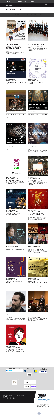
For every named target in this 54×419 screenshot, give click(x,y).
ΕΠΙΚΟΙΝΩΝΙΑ (17, 395)
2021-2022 (42, 14)
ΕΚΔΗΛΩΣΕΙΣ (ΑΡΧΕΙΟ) (7, 395)
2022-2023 (33, 14)
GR (7, 1)
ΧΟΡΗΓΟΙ (25, 1)
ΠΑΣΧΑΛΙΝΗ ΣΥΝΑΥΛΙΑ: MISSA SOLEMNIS (37, 114)
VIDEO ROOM (24, 395)
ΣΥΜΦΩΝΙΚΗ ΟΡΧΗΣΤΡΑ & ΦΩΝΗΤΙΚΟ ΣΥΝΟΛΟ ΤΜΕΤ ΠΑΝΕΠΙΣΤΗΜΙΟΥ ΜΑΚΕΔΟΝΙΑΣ (37, 46)
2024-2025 (17, 14)
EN (9, 1)
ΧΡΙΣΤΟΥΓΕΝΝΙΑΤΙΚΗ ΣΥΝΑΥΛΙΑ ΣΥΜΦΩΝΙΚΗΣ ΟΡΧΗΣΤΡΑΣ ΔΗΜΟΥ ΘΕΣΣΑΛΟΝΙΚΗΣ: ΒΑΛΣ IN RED (36, 215)
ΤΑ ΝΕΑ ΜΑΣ (32, 1)
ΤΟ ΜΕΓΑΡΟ (20, 1)
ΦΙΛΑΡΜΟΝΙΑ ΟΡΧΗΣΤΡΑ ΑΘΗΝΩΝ (14, 147)
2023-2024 (25, 14)
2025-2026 (8, 14)
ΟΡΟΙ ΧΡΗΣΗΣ (6, 396)
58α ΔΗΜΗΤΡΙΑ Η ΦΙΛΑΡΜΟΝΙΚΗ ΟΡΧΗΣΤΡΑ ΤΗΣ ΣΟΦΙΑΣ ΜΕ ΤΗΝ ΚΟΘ (38, 283)
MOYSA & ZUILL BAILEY (11, 248)
